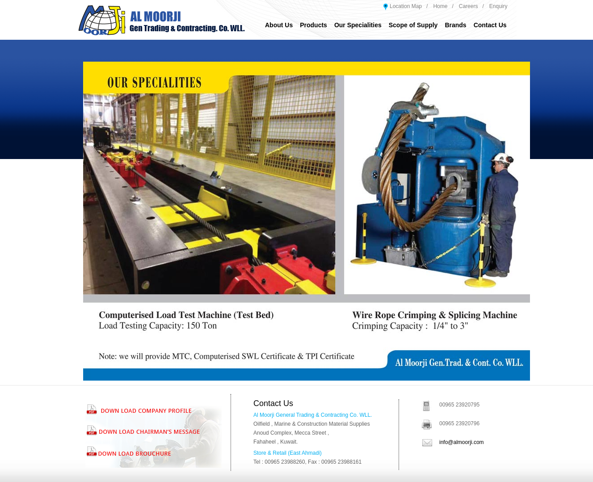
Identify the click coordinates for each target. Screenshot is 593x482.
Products (313, 25)
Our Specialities (358, 25)
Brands (455, 25)
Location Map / (409, 6)
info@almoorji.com (461, 442)
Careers (468, 6)
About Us (279, 25)
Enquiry (498, 6)
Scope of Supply (413, 25)
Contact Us (490, 25)
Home (440, 6)
